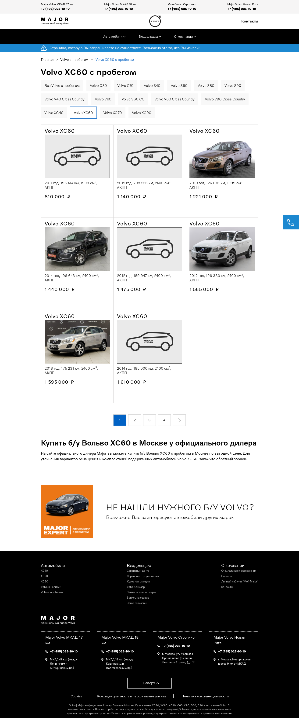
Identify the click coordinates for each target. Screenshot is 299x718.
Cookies (76, 696)
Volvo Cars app (136, 587)
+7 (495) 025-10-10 (55, 9)
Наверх (149, 683)
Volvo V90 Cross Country (225, 99)
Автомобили (112, 36)
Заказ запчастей (137, 603)
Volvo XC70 (112, 112)
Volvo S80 (206, 85)
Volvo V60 (103, 99)
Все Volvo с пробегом (62, 85)
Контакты (249, 21)
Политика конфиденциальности (205, 696)
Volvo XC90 (141, 112)
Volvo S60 (179, 85)
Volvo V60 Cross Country (174, 99)
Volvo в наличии (51, 587)
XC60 (44, 576)
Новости (226, 576)
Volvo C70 (125, 85)
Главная (47, 59)
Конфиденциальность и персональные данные (132, 696)
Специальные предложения (238, 570)
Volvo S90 (232, 85)
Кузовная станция (138, 581)
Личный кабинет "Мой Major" (239, 581)
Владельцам (148, 36)
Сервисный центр (138, 570)
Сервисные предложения (143, 576)
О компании (183, 36)
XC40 (44, 570)
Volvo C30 (98, 85)
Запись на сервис (138, 597)
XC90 (44, 581)
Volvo (72, 705)
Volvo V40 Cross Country (64, 99)
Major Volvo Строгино (176, 637)
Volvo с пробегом (74, 59)
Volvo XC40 (54, 112)
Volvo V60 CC (133, 99)
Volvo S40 (152, 85)
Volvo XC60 (83, 112)
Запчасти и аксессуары (141, 592)
